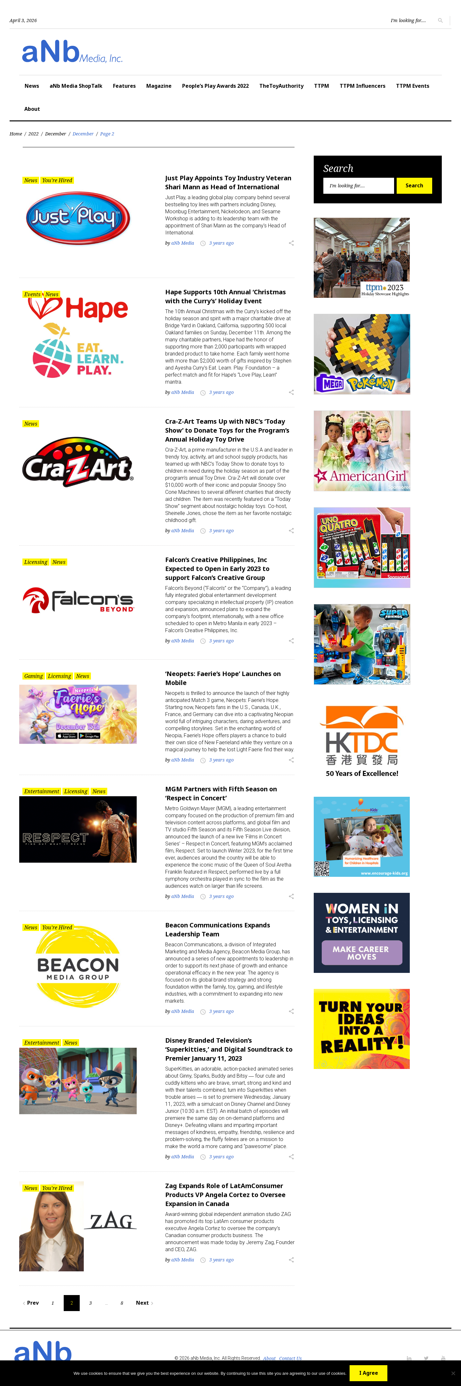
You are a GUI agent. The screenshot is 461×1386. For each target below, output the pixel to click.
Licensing (35, 561)
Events (32, 294)
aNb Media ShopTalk (76, 85)
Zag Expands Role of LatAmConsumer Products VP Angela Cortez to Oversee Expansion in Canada (226, 1194)
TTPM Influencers (362, 85)
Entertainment (41, 791)
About (32, 108)
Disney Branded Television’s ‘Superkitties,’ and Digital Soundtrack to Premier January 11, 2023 (230, 1049)
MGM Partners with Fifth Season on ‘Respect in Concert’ (222, 793)
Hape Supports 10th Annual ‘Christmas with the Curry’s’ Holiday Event (226, 296)
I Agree (368, 1372)
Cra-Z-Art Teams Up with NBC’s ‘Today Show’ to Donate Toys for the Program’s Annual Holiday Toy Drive (229, 430)
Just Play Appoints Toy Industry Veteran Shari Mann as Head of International (229, 182)
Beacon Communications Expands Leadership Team (219, 929)
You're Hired (57, 180)
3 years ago (221, 243)
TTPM (321, 85)
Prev (30, 1302)
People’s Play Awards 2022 (215, 85)
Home (16, 134)
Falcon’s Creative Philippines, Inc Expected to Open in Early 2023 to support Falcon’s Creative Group (218, 568)
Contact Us (290, 1358)
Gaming (33, 675)
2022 (33, 134)
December (55, 134)
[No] (453, 1373)
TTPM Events (412, 85)
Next (145, 1302)
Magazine (159, 85)
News (32, 85)
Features (124, 85)
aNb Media (182, 243)
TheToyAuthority (281, 85)
